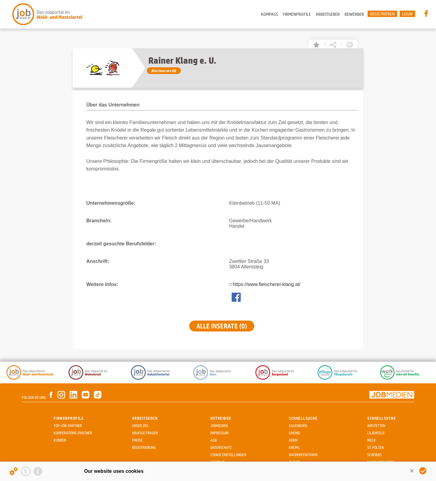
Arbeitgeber (328, 14)
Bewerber (354, 14)
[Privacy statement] (26, 471)
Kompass (269, 14)
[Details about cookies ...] (13, 471)
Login (407, 13)
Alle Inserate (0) (163, 70)
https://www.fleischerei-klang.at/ (266, 284)
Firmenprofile (297, 14)
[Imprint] (38, 471)
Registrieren (382, 13)
